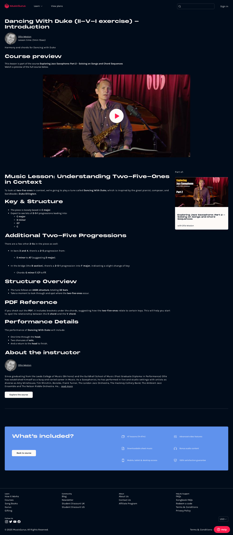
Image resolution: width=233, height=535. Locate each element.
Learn (37, 6)
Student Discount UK (73, 503)
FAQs (178, 496)
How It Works (12, 496)
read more (67, 386)
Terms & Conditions (187, 507)
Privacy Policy (183, 510)
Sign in (224, 6)
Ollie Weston (24, 36)
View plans (57, 6)
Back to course (24, 453)
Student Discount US (73, 507)
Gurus (8, 507)
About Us (124, 496)
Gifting (8, 510)
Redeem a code (184, 503)
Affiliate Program (128, 503)
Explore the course (19, 394)
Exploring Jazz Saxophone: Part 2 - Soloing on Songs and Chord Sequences (201, 217)
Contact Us (125, 500)
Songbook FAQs (184, 500)
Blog (64, 496)
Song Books (11, 503)
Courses (9, 500)
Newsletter (67, 500)
